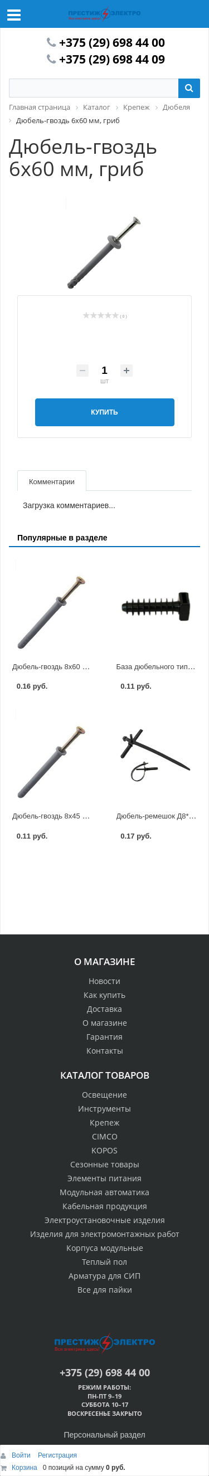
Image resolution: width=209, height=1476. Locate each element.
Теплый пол (104, 1261)
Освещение (104, 1094)
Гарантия (104, 1036)
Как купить (104, 995)
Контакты (104, 1050)
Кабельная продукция (104, 1206)
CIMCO (105, 1136)
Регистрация (57, 1455)
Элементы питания (104, 1178)
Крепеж (104, 1122)
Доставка (104, 1009)
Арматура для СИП (104, 1275)
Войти (22, 1455)
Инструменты (104, 1108)
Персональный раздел (104, 1434)
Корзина (24, 1468)
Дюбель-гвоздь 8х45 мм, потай (63, 816)
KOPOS (104, 1150)
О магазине (104, 1022)
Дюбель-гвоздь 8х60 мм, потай (63, 667)
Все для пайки (104, 1289)
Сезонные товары (104, 1164)
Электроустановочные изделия (105, 1220)
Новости (104, 981)
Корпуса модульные (104, 1248)
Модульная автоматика (104, 1192)
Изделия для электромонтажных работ (104, 1234)
